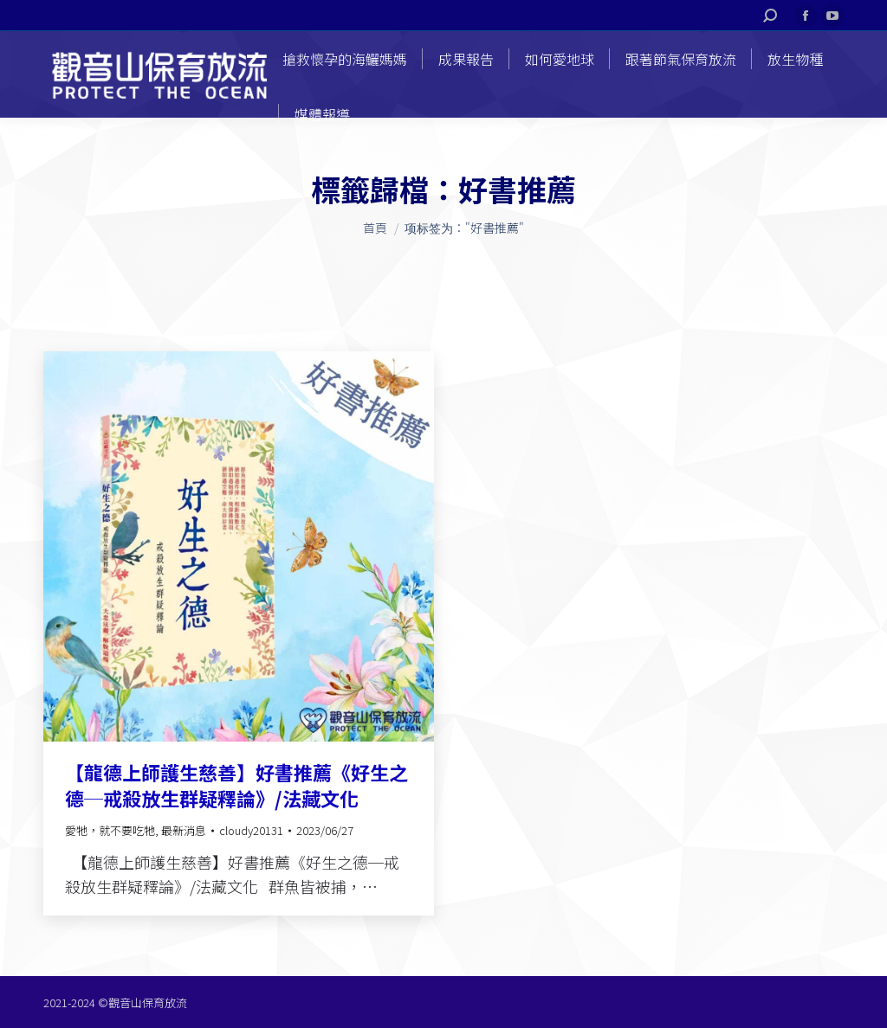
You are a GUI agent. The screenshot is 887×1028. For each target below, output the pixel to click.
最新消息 (183, 830)
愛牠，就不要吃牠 (110, 830)
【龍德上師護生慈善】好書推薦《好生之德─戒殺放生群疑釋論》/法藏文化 (236, 785)
